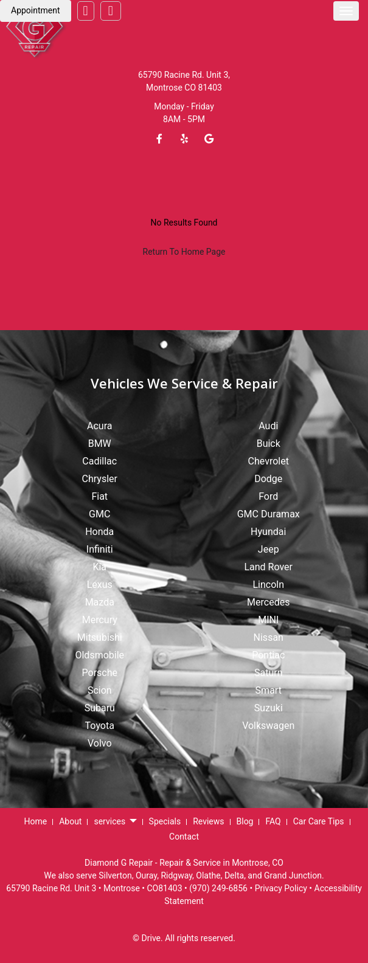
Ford (268, 496)
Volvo (100, 743)
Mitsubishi (99, 637)
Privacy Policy (281, 888)
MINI (268, 620)
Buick (268, 443)
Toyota (99, 725)
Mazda (99, 602)
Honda (99, 531)
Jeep (268, 549)
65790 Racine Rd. (171, 75)
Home (35, 821)
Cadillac (99, 461)
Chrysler (99, 479)
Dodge (268, 479)
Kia (99, 567)
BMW (99, 443)
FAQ (272, 821)
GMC (99, 514)
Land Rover (268, 567)
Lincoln (268, 584)
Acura (99, 426)
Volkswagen (268, 725)
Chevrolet (268, 461)
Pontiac (268, 655)
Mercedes (268, 602)
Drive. (152, 938)
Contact (184, 836)
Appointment (35, 10)
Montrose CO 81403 (184, 87)
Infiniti (99, 549)
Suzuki (268, 708)
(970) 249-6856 (218, 888)
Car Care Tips (318, 821)
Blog (245, 821)
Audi (268, 426)
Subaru (100, 708)
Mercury (99, 620)
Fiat (99, 496)
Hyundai (268, 531)
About (70, 821)
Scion (100, 690)
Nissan (268, 637)
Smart (268, 690)
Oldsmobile (99, 655)
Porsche (99, 672)
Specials (165, 821)
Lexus (100, 584)
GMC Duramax (268, 514)
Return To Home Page (184, 252)
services (115, 822)
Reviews (208, 821)
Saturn (268, 672)
